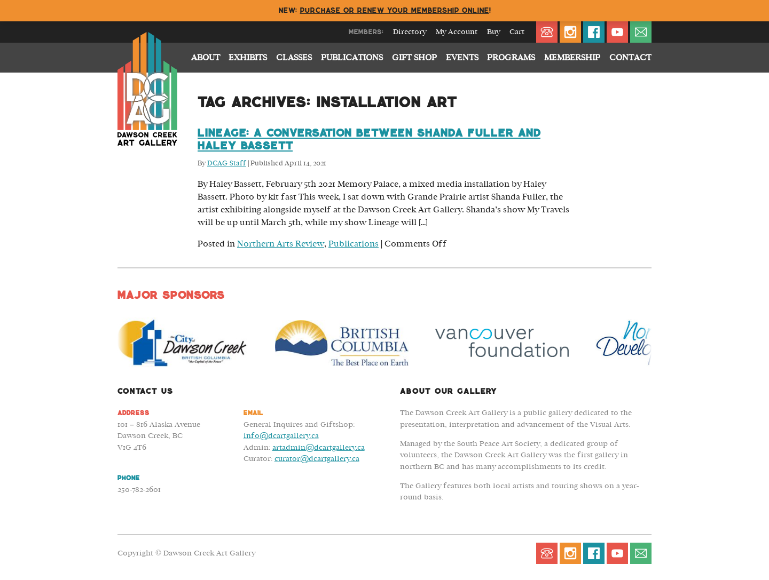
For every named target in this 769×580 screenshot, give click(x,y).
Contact (630, 57)
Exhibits (248, 57)
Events (462, 57)
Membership (572, 57)
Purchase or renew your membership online (394, 10)
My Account (456, 32)
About (205, 57)
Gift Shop (414, 57)
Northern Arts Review (280, 244)
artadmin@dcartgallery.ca (318, 447)
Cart (516, 32)
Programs (511, 57)
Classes (294, 57)
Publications (352, 57)
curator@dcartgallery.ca (316, 459)
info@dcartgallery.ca (281, 436)
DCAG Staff (226, 163)
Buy (493, 32)
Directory (409, 32)
